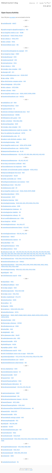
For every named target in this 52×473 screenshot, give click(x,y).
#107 (21, 253)
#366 (33, 269)
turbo (7, 35)
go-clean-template (11, 69)
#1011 (38, 264)
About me (32, 3)
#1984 (11, 306)
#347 (23, 258)
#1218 (22, 75)
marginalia (11, 420)
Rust (13, 105)
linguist (9, 344)
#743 (34, 203)
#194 (19, 453)
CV (37, 3)
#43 (27, 29)
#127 (34, 255)
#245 (15, 288)
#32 (20, 127)
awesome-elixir (9, 335)
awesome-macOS (12, 275)
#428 (17, 203)
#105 (15, 253)
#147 (23, 172)
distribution (10, 312)
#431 (21, 203)
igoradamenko (6, 130)
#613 (14, 121)
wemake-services (7, 169)
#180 (26, 446)
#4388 (21, 32)
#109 (34, 154)
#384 (13, 66)
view (8, 378)
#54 (17, 420)
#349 (30, 258)
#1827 (17, 393)
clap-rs (4, 78)
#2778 (23, 133)
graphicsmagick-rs (7, 29)
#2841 (21, 93)
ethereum (5, 323)
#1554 (17, 194)
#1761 (18, 84)
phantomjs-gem (13, 429)
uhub (3, 188)
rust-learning (10, 200)
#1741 (15, 84)
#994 (20, 264)
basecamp (5, 420)
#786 (22, 218)
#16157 (14, 23)
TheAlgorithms (6, 105)
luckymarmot (6, 408)
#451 (24, 203)
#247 (32, 439)
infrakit (9, 320)
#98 (42, 252)
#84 (13, 423)
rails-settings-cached (14, 417)
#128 (37, 255)
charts (7, 236)
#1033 (15, 347)
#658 (30, 203)
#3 (19, 136)
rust (9, 221)
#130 (44, 255)
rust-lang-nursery (7, 163)
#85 (16, 423)
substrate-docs (21, 112)
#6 (18, 462)
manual (10, 57)
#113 (40, 154)
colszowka (5, 429)
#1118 (17, 266)
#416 (16, 291)
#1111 (6, 266)
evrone (4, 69)
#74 (25, 227)
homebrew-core (13, 96)
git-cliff (8, 72)
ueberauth (5, 124)
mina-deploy (6, 369)
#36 (27, 387)
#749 (27, 356)
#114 (43, 253)
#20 (19, 118)
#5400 (20, 35)
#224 (15, 63)
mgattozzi (5, 108)
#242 (19, 439)
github (4, 185)
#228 (15, 436)
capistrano (5, 393)
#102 (5, 253)
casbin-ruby (13, 136)
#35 (24, 387)
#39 (18, 233)
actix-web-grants (12, 118)
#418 (22, 291)
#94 (31, 252)
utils (8, 411)
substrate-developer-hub (9, 112)
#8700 (38, 315)
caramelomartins (7, 227)
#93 (28, 252)
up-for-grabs (6, 133)
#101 (28, 154)
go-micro (9, 294)
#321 (14, 294)
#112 (37, 154)
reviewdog (5, 142)
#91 (23, 252)
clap (8, 78)
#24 (22, 154)
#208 (12, 309)
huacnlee (4, 417)
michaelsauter (6, 258)
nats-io (4, 38)
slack (7, 281)
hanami (4, 341)
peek (3, 423)
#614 (17, 121)
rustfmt (10, 175)
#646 (13, 90)
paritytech (5, 115)
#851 (18, 338)
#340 (30, 269)
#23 (24, 399)
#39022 (22, 261)
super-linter (10, 185)
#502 (19, 275)
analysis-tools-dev (7, 139)
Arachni (4, 432)
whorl (10, 108)
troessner (5, 197)
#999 (31, 264)
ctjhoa (4, 200)
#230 (17, 284)
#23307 (11, 426)
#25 (25, 154)
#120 (11, 255)
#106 (18, 253)
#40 (24, 81)
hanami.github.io (12, 381)
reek (9, 197)
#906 (16, 87)
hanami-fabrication (13, 384)
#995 (24, 264)
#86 (30, 130)
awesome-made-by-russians (19, 130)
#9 (16, 188)
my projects (12, 17)
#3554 (12, 78)
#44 (18, 224)
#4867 (12, 35)
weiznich (5, 45)
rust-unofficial (6, 75)
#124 (24, 255)
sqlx (11, 84)
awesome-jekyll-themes (16, 362)
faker (8, 242)
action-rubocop (13, 215)
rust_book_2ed (11, 252)
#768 (34, 356)
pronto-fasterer (13, 239)
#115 (43, 154)
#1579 (29, 191)
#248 (17, 105)
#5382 (16, 35)
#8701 (42, 315)
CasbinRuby (5, 136)
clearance (12, 246)
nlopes (4, 281)
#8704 (7, 317)
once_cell (9, 102)
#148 (12, 411)
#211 (16, 185)
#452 (12, 281)
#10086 (17, 115)
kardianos (5, 291)
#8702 (46, 315)
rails (3, 332)
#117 (2, 255)
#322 (17, 294)
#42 (23, 233)
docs (7, 303)
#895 (24, 166)
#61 (18, 45)
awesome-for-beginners (15, 166)
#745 (24, 356)
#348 (26, 258)
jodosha (4, 384)
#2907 (25, 93)
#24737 (22, 359)
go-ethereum (12, 323)
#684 (17, 402)
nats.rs (9, 38)
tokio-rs (4, 41)
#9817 (17, 54)
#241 (15, 439)
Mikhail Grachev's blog (9, 3)
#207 (15, 375)
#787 (13, 87)
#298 (18, 206)
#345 (16, 258)
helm (3, 236)
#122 (17, 255)
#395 (15, 57)
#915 (13, 320)
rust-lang (5, 32)
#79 (26, 51)
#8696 (29, 315)
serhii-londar (6, 353)
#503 (19, 350)
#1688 (33, 191)
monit (14, 462)
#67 (20, 429)
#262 (19, 381)
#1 (20, 151)
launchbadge (6, 84)
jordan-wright (6, 297)
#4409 (16, 175)
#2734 (16, 312)
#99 (45, 252)
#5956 (19, 179)
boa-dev (4, 81)
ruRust (4, 252)
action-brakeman (14, 209)
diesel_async (11, 45)
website (10, 121)
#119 (20, 69)
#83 (17, 252)
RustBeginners (6, 182)
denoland (5, 57)
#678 (16, 124)
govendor (11, 291)
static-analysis (17, 139)
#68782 (22, 148)
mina (11, 369)
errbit (4, 456)
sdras (3, 206)
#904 (13, 38)
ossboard (13, 387)
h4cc (3, 335)
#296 (31, 353)
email (12, 297)
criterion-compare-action (14, 81)
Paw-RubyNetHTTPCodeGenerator (21, 408)
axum (9, 87)
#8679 (16, 315)
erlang (4, 306)
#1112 (10, 266)
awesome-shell (10, 188)
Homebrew (5, 96)
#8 (20, 212)
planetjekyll (5, 362)
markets (4, 338)
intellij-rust (5, 179)
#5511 (13, 41)
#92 (25, 252)
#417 (28, 112)
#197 (22, 453)
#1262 (21, 191)
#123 (21, 255)
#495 (15, 369)
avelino (4, 326)
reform (11, 249)
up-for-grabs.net (15, 133)
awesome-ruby (11, 338)
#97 (40, 252)
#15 (25, 160)
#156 (15, 414)
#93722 (22, 96)
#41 (21, 233)
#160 (16, 200)
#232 (19, 405)
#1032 (46, 264)
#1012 (42, 264)
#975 (17, 38)
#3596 (30, 93)
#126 (31, 255)
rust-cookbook (17, 163)
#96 (37, 252)
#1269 (25, 191)
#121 (14, 255)
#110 (31, 253)
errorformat (12, 224)
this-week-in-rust (13, 32)
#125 (27, 182)
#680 (24, 139)
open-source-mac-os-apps (18, 353)
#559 (27, 203)
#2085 (29, 145)
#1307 (26, 75)
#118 (5, 255)
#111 (34, 253)
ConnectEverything (8, 51)
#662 (14, 432)
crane (12, 258)
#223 (18, 450)
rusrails (10, 436)
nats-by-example (19, 51)
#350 (33, 258)
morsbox (4, 436)
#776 (37, 356)
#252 (42, 439)
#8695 (25, 315)
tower (9, 90)
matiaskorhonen (7, 462)
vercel (4, 35)
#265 (46, 439)
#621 (24, 163)
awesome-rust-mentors (18, 182)
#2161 (17, 326)
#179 (15, 411)
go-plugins (9, 288)
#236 (25, 453)
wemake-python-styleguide (21, 169)
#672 (14, 402)
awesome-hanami (16, 399)
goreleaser (5, 194)
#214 (27, 269)
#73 (13, 72)
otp (7, 306)
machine (9, 300)
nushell (4, 23)
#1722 (36, 169)
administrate (13, 446)
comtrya (4, 63)
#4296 (14, 344)
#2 (14, 108)
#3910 (33, 93)
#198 (29, 446)
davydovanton (6, 387)
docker (4, 300)
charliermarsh (6, 60)
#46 (21, 224)
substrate (11, 115)
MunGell (4, 166)
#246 (29, 439)
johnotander (5, 439)
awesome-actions (11, 206)
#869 (17, 142)
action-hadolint (13, 212)
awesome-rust (15, 75)
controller (10, 341)
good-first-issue (16, 172)
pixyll (11, 439)
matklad (4, 102)
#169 (15, 102)
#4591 (14, 300)
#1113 (13, 266)
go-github (9, 347)
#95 (27, 227)
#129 (40, 255)
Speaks (41, 3)
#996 (27, 264)
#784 (17, 246)
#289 (28, 353)
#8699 (33, 315)
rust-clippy (11, 54)
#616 (21, 121)
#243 (23, 405)
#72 (17, 297)
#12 (22, 160)
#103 (9, 253)
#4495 (17, 335)
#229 (18, 436)
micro (4, 288)
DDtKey (4, 118)
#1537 (13, 197)
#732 (17, 356)
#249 (39, 439)
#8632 (12, 315)
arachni (9, 432)
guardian (11, 124)
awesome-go (10, 326)
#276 (15, 341)
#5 (20, 215)
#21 (20, 154)
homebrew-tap (14, 151)
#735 (20, 356)
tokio (9, 41)
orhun (4, 72)
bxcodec (4, 242)
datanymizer (6, 151)
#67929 (14, 221)
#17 (27, 160)
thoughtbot (5, 246)
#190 (17, 269)
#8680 (21, 315)
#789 (41, 356)
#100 (48, 252)
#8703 (3, 317)
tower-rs (4, 90)
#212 (20, 269)
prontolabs (5, 239)
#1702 (32, 169)
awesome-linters (17, 227)
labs (8, 329)
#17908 (19, 323)
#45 (29, 387)
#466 (15, 249)
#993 (17, 264)
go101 (3, 272)
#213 (19, 185)
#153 (19, 446)
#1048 (3, 266)
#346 (20, 258)
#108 (25, 253)
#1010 (35, 264)
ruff (12, 60)
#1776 (25, 145)
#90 (15, 60)
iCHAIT (4, 275)
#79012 (27, 148)
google (4, 347)
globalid (7, 332)
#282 (2, 440)
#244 (25, 439)
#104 (31, 154)
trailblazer (5, 249)
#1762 (21, 145)
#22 (21, 387)
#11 (19, 160)
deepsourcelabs (6, 172)
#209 (15, 309)
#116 (49, 253)
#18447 (13, 236)
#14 (18, 396)
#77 (23, 224)
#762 (37, 203)
